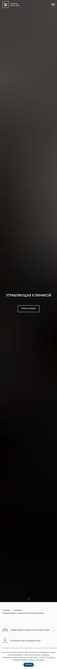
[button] (28, 308)
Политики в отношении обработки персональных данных (33, 658)
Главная (6, 610)
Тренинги (17, 610)
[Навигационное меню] (53, 4)
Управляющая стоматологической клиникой (23, 613)
